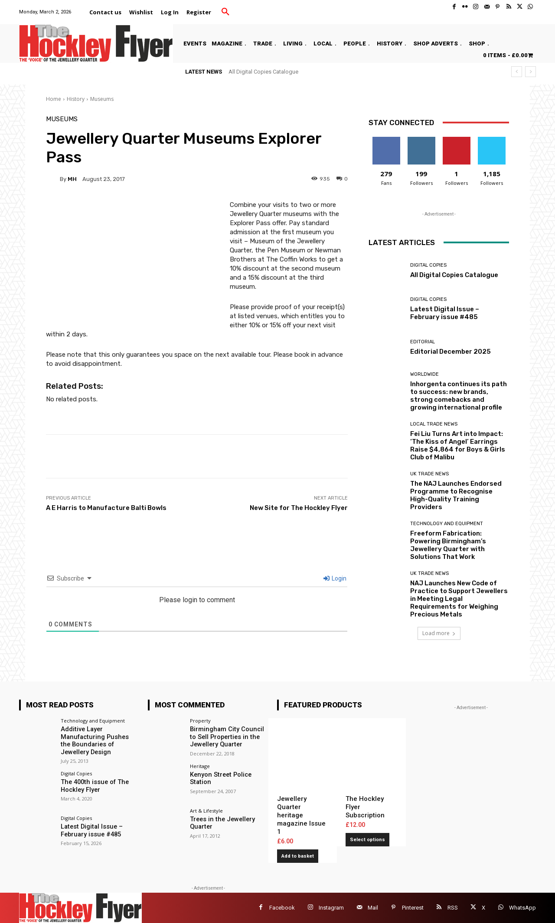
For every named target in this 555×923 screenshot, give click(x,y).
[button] (225, 12)
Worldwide (424, 374)
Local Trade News (433, 424)
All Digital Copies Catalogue (263, 71)
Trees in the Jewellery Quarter (221, 822)
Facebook (282, 907)
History (76, 99)
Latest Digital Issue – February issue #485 (444, 313)
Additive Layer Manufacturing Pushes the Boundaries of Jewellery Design (98, 740)
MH (72, 179)
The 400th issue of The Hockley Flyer (92, 784)
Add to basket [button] (297, 856)
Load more (439, 633)
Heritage (200, 765)
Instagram (331, 907)
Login (334, 578)
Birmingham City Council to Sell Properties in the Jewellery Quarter (228, 736)
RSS (452, 907)
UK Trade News (429, 473)
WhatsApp (522, 907)
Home (53, 99)
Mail (373, 907)
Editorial (422, 341)
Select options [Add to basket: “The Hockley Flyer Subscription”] (367, 839)
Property (200, 720)
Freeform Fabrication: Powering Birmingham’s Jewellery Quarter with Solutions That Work (448, 545)
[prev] (516, 71)
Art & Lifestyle (206, 810)
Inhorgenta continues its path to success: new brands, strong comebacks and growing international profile (458, 395)
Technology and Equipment (446, 523)
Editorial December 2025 (450, 351)
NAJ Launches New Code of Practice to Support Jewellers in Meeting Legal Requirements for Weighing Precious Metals (459, 598)
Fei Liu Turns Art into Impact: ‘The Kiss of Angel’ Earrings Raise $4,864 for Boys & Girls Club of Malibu (457, 445)
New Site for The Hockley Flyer (299, 508)
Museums (102, 99)
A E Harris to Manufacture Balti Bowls (106, 508)
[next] (530, 71)
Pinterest (413, 907)
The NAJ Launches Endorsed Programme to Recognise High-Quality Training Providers (456, 495)
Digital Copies (428, 265)
